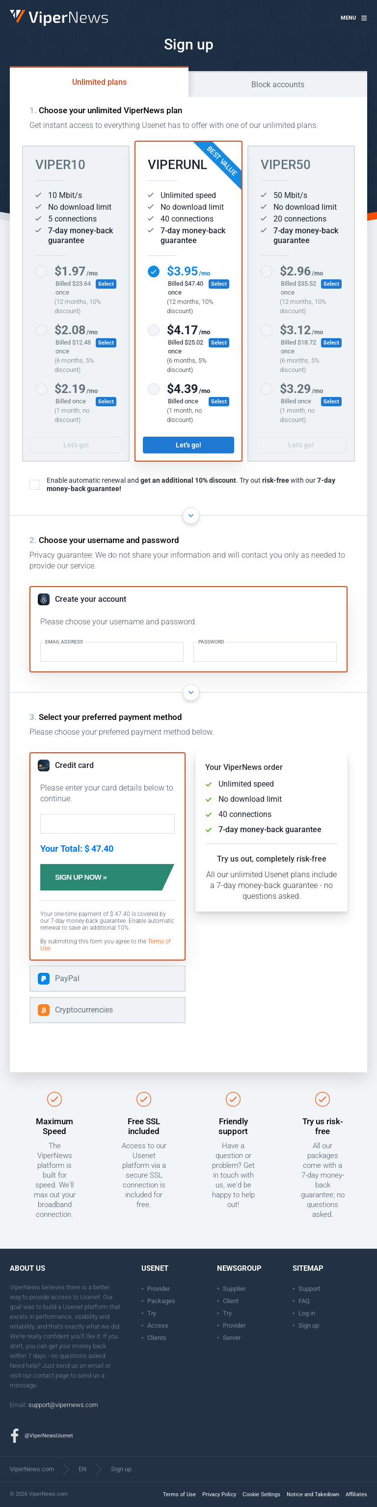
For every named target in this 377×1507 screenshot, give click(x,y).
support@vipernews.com (63, 1404)
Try (151, 1313)
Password (211, 642)
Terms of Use (179, 1494)
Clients (156, 1337)
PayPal (67, 978)
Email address (64, 642)
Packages (161, 1301)
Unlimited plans (99, 82)
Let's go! (76, 445)
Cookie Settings (261, 1494)
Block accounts (277, 84)
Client (231, 1301)
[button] (354, 18)
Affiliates (356, 1494)
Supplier (234, 1288)
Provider (158, 1288)
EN (82, 1469)
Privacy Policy (219, 1494)
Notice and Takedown (313, 1494)
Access (157, 1325)
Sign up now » (84, 877)
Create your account (90, 599)
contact (43, 1375)
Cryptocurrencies (84, 1009)
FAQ (304, 1301)
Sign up (308, 1325)
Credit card (74, 765)
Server (232, 1337)
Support (309, 1288)
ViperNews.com (32, 1469)
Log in (306, 1313)
